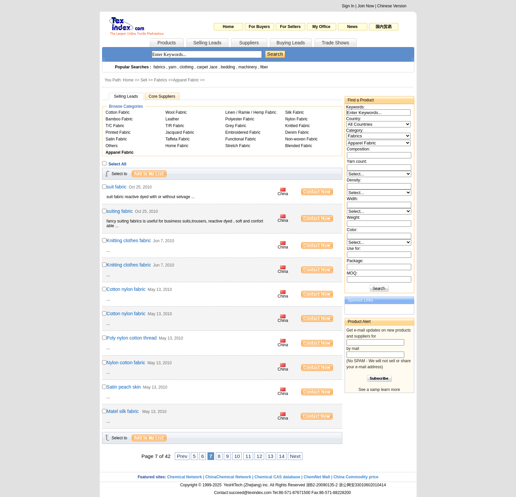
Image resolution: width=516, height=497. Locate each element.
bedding (228, 67)
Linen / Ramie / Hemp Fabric (251, 112)
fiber (264, 67)
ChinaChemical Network (228, 477)
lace (213, 67)
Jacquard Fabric (179, 132)
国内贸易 (384, 26)
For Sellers (290, 26)
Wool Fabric (176, 112)
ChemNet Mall (317, 477)
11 (248, 456)
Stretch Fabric (237, 145)
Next (295, 456)
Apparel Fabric (186, 80)
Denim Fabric (297, 132)
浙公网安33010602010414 (362, 485)
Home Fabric (176, 145)
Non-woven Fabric (301, 139)
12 (259, 456)
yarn (172, 67)
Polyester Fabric (239, 119)
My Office (321, 26)
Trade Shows (335, 42)
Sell (143, 80)
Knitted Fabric (297, 125)
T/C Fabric (115, 125)
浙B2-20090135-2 (322, 485)
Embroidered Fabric (243, 132)
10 (237, 456)
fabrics (159, 67)
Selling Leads (207, 42)
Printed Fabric (118, 132)
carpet (202, 67)
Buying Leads (291, 42)
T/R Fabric (174, 125)
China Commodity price (356, 477)
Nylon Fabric (296, 119)
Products (166, 42)
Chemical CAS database (277, 477)
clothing (186, 67)
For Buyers (259, 26)
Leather (172, 119)
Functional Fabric (240, 139)
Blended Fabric (298, 145)
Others (112, 145)
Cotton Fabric (118, 112)
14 (282, 456)
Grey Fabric (235, 125)
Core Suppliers (162, 96)
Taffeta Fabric (177, 139)
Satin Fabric (116, 139)
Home (228, 26)
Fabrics (160, 80)
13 (271, 456)
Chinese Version (391, 6)
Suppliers (249, 42)
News (352, 26)
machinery (247, 67)
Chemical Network (185, 477)
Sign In (348, 6)
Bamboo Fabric (119, 119)
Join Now (366, 6)
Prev (182, 456)
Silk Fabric (294, 112)
